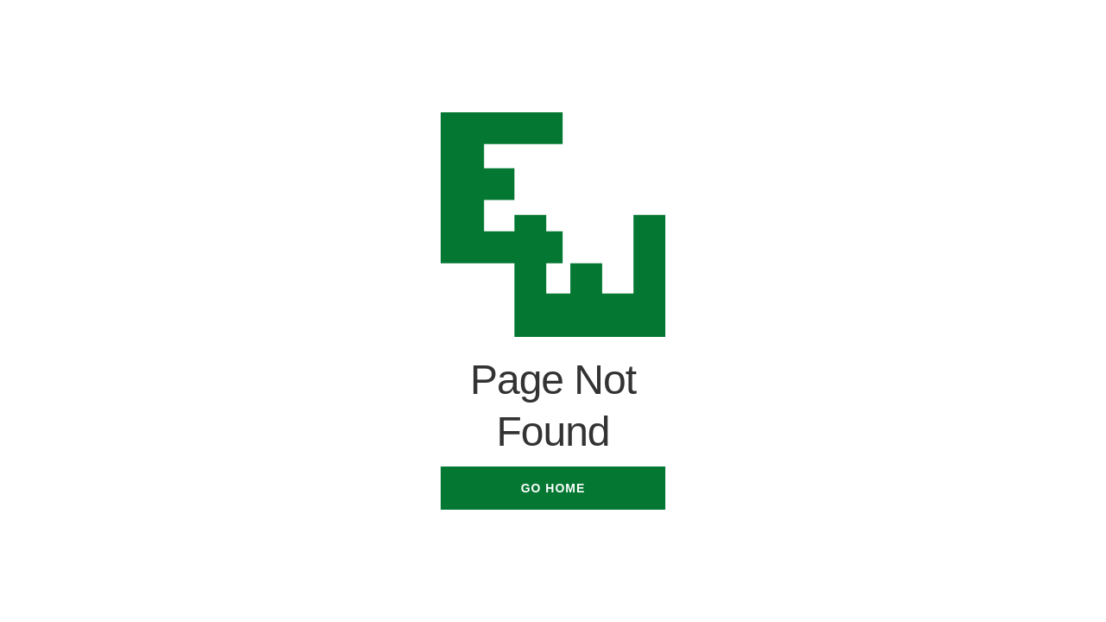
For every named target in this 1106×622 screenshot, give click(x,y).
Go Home (553, 488)
